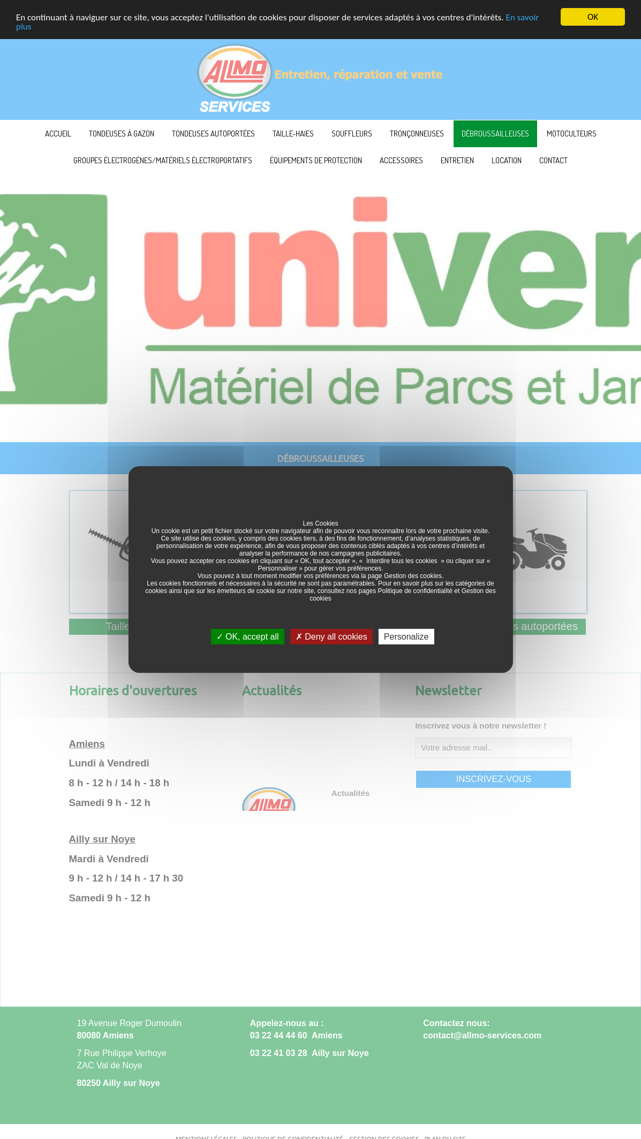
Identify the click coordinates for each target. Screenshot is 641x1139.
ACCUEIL (58, 133)
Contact (553, 160)
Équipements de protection (316, 160)
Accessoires (401, 160)
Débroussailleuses (495, 133)
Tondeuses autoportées (213, 133)
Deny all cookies (331, 636)
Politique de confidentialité (415, 591)
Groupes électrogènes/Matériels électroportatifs (162, 160)
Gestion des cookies (413, 576)
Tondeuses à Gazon (121, 133)
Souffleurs (351, 133)
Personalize (406, 636)
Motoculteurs (572, 133)
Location (507, 160)
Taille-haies (293, 133)
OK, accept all (247, 636)
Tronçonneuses (417, 133)
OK (592, 16)
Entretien (457, 160)
